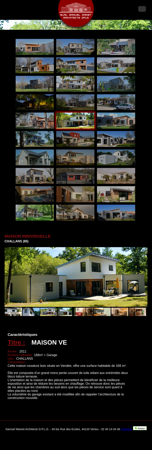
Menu (142, 9)
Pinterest (126, 429)
